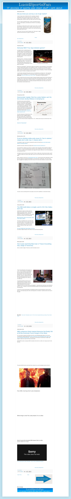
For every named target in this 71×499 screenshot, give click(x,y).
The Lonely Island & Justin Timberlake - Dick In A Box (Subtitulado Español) (30, 461)
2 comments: (19, 200)
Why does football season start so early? (29, 75)
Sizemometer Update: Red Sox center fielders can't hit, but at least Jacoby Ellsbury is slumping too (34, 98)
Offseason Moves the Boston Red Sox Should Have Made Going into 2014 (24, 110)
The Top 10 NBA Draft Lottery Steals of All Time (26, 228)
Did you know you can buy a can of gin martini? (32, 14)
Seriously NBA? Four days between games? (31, 48)
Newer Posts (19, 474)
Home (28, 474)
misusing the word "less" (33, 157)
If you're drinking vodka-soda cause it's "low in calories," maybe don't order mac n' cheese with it (34, 139)
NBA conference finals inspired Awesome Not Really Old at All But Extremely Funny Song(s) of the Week (35, 332)
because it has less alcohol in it (39, 145)
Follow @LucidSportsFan (39, 87)
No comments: (20, 90)
